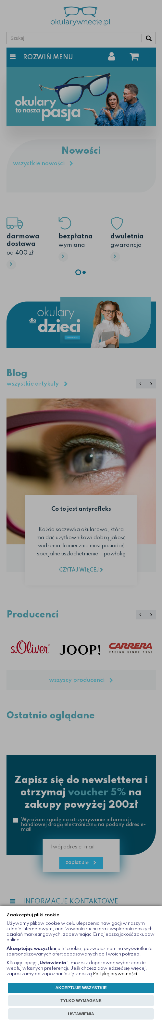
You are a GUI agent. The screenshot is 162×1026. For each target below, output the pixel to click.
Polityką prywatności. (116, 974)
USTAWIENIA (81, 1013)
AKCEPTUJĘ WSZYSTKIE (80, 987)
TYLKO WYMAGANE (80, 1000)
